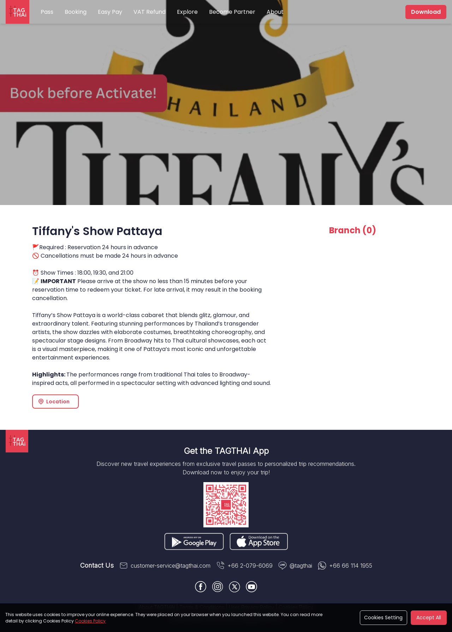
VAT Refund (149, 12)
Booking (76, 12)
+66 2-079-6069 (244, 565)
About (275, 12)
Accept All (428, 617)
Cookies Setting (383, 617)
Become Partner (232, 12)
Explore (187, 12)
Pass (47, 12)
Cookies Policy (90, 621)
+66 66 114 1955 (345, 565)
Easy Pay (110, 12)
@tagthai (295, 565)
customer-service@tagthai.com (164, 565)
